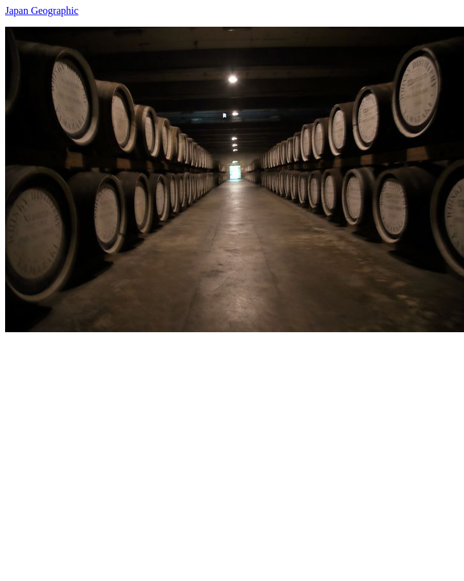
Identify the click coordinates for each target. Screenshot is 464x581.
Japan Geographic (41, 10)
